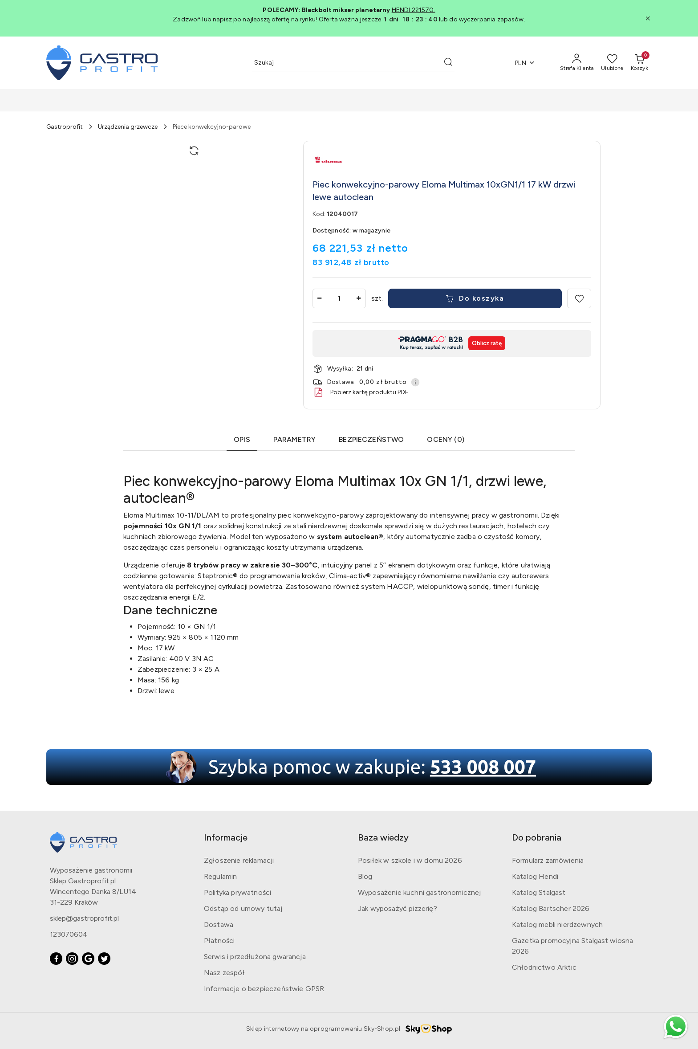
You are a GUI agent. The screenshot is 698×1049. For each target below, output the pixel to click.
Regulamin (220, 876)
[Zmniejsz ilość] (319, 298)
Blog (365, 876)
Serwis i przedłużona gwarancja (255, 956)
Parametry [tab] (294, 439)
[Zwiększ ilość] (358, 298)
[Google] (88, 958)
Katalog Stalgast (539, 892)
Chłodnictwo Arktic (544, 967)
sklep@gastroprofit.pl (84, 918)
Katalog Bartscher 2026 (551, 908)
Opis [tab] (242, 439)
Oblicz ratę (487, 343)
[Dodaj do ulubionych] (579, 298)
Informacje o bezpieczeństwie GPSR (264, 988)
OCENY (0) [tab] (445, 439)
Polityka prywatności (237, 892)
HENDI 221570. (413, 10)
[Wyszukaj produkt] (353, 63)
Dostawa (218, 924)
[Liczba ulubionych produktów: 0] (612, 63)
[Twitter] (104, 958)
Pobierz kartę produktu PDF (360, 392)
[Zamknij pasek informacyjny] (648, 18)
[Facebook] (56, 958)
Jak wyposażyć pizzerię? (397, 908)
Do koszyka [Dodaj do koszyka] (475, 298)
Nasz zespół (224, 972)
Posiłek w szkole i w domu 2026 (410, 860)
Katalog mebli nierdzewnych (557, 924)
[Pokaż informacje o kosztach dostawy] (415, 382)
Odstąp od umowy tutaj (243, 908)
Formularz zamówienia (548, 860)
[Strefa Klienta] (576, 63)
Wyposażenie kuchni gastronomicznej (419, 892)
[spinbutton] (339, 298)
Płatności (219, 940)
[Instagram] (72, 958)
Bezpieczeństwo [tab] (371, 439)
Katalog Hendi (535, 876)
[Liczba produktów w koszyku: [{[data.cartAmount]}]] (639, 63)
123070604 (69, 934)
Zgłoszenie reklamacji (239, 860)
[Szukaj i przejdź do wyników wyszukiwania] (448, 62)
